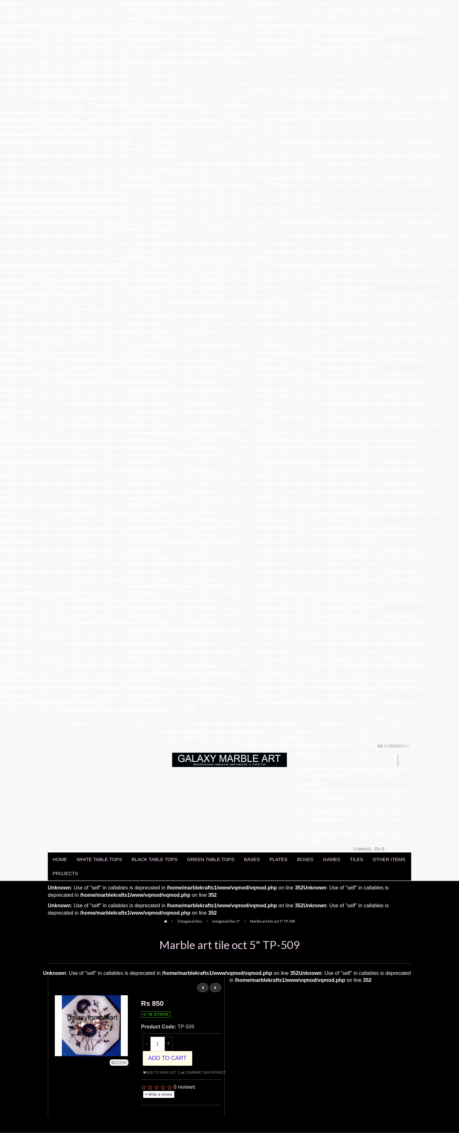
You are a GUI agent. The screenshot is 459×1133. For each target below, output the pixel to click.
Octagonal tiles (189, 921)
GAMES (331, 859)
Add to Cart (167, 1058)
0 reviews (184, 1087)
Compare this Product (203, 1072)
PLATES (278, 859)
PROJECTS (65, 873)
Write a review (158, 1094)
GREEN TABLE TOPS (210, 859)
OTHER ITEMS (389, 859)
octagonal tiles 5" (226, 921)
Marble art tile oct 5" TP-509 (272, 921)
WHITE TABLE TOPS (99, 859)
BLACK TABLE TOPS (155, 859)
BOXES (305, 859)
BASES (252, 859)
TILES (356, 859)
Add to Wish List (159, 1072)
